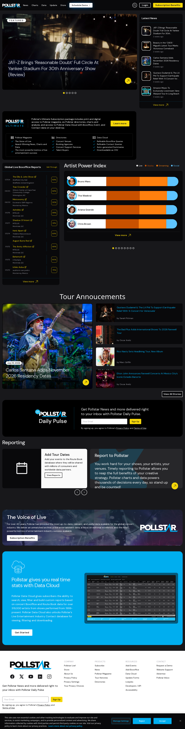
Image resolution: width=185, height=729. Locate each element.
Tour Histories (101, 677)
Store (66, 669)
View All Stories (172, 394)
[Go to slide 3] (70, 93)
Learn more (119, 123)
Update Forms (132, 677)
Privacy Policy (122, 428)
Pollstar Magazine (103, 673)
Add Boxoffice (132, 669)
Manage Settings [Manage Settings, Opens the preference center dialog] (121, 721)
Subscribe (99, 665)
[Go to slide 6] (127, 248)
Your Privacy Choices (74, 686)
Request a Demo (164, 665)
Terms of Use (140, 428)
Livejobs (129, 681)
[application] (123, 203)
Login (145, 5)
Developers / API (133, 686)
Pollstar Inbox (163, 677)
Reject (142, 721)
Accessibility (131, 690)
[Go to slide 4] (72, 93)
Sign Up (135, 421)
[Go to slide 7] (130, 248)
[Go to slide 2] (67, 93)
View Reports (53, 475)
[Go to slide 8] (133, 248)
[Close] (180, 721)
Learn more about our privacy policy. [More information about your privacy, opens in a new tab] (65, 726)
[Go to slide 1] (64, 93)
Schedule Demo (81, 5)
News (97, 669)
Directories (100, 681)
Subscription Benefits (167, 5)
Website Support (165, 669)
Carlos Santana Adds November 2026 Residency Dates (38, 373)
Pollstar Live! (70, 665)
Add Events (131, 665)
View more (161, 105)
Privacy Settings (71, 681)
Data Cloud (131, 673)
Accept (162, 721)
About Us (68, 673)
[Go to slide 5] (75, 93)
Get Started (22, 632)
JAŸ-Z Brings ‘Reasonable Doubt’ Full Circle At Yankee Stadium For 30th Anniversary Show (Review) (53, 68)
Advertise (161, 673)
